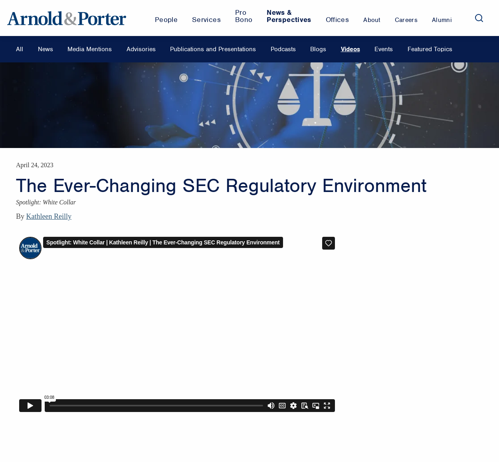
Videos (350, 49)
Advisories (141, 49)
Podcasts (283, 49)
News (45, 49)
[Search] (479, 18)
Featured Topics (430, 49)
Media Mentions (89, 49)
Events (383, 49)
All (19, 49)
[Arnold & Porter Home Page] (66, 18)
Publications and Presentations (213, 49)
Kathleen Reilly (48, 216)
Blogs (318, 49)
